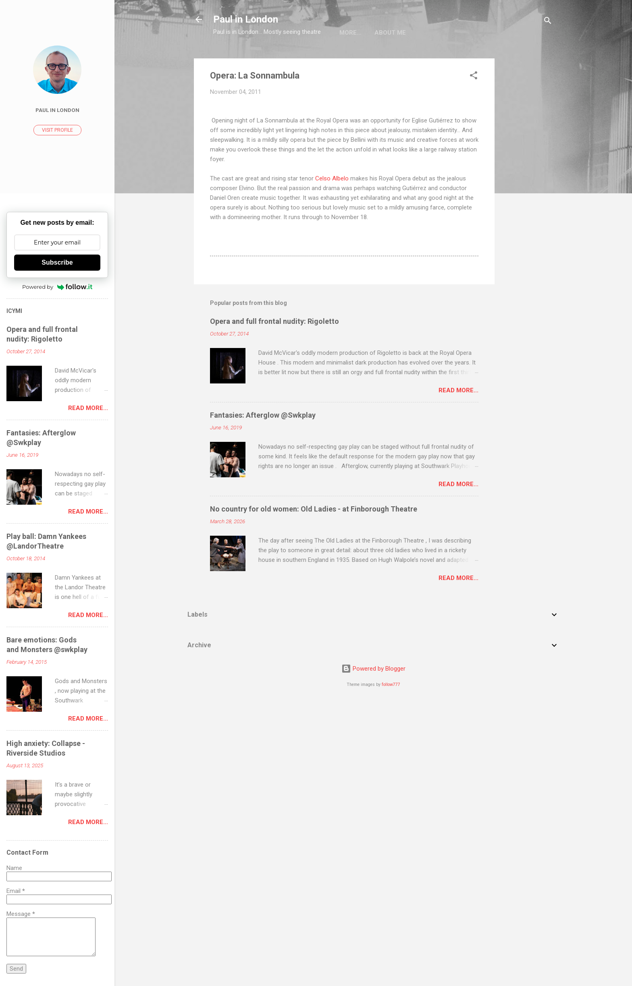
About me (355, 32)
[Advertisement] (527, 179)
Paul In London (57, 110)
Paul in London (245, 19)
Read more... (458, 390)
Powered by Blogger (373, 668)
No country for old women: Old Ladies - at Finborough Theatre (313, 509)
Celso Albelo (332, 178)
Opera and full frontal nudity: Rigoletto (274, 321)
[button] (473, 76)
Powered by (57, 287)
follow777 (391, 684)
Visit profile (57, 130)
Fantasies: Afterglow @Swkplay (263, 415)
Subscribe (57, 262)
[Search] (548, 22)
